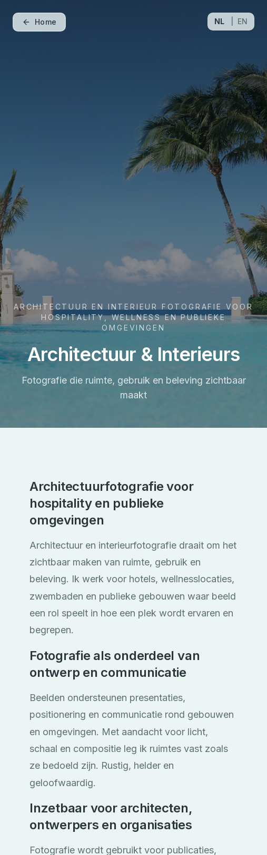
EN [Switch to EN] (243, 21)
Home (39, 21)
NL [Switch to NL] (219, 21)
